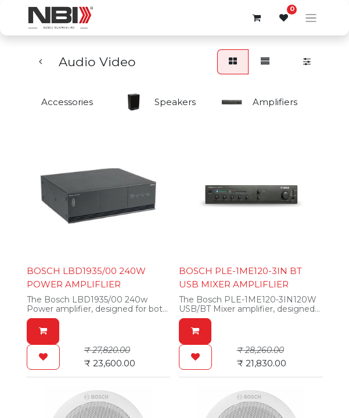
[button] (43, 331)
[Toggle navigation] (311, 18)
